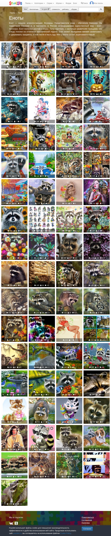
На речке (42, 156)
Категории (40, 3)
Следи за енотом (96, 183)
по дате (45, 9)
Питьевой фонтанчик (14, 374)
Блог (75, 3)
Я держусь (96, 46)
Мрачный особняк (69, 347)
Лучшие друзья (96, 429)
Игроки (60, 3)
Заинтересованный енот (69, 320)
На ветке (96, 265)
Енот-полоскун (14, 265)
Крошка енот (41, 74)
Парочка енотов (14, 320)
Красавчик (96, 402)
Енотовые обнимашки (14, 74)
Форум (68, 3)
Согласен (87, 529)
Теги (20, 13)
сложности (56, 9)
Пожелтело (41, 374)
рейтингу (65, 9)
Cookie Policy (65, 533)
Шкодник (41, 101)
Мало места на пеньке (69, 456)
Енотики (69, 210)
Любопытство (69, 101)
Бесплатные (34, 9)
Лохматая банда (14, 456)
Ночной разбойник (69, 74)
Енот (97, 74)
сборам (74, 9)
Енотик (42, 238)
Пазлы (28, 3)
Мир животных (42, 292)
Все (25, 9)
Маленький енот (42, 128)
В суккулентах (96, 210)
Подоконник (14, 128)
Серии (50, 3)
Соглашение (87, 520)
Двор (69, 128)
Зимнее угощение (96, 101)
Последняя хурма (41, 456)
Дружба (69, 374)
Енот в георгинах (14, 238)
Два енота (14, 292)
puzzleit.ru (17, 533)
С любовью (14, 46)
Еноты (69, 156)
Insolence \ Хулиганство (96, 374)
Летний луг (14, 429)
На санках (14, 156)
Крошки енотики (41, 210)
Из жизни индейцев (69, 46)
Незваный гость (96, 456)
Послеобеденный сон (14, 484)
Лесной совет (14, 347)
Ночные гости (41, 265)
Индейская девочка (42, 46)
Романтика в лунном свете (96, 129)
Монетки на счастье (14, 101)
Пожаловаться (88, 517)
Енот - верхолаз (41, 183)
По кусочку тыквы (14, 183)
